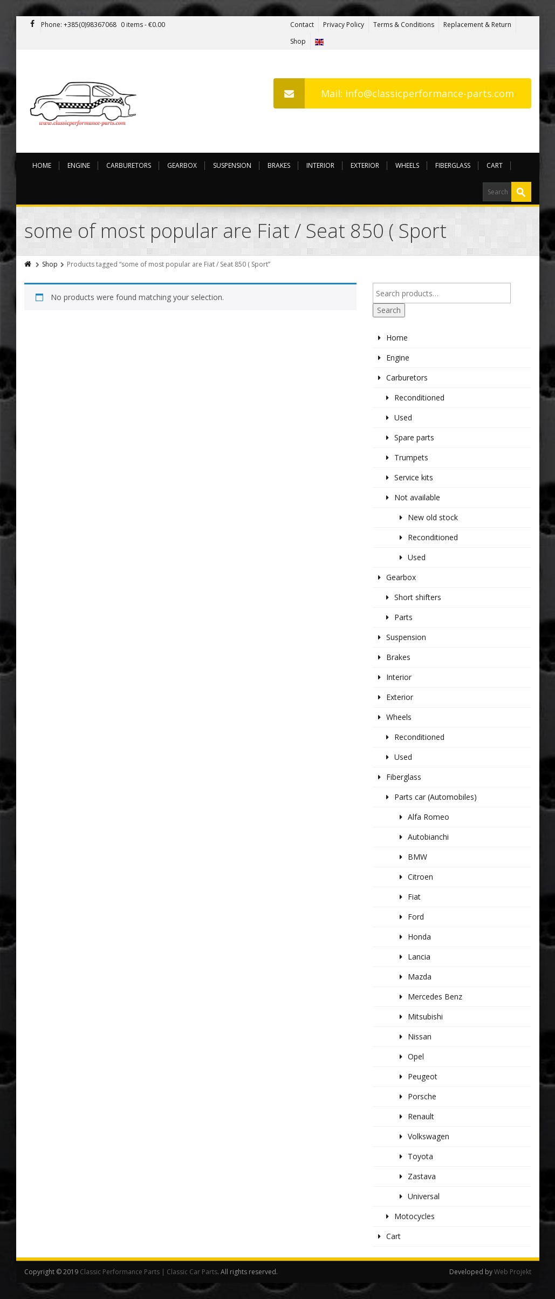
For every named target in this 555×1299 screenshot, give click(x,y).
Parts (403, 617)
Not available (417, 497)
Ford (416, 917)
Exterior (365, 165)
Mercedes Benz (435, 996)
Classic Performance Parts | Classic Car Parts (148, 1271)
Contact (302, 24)
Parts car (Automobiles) (435, 797)
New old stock (433, 517)
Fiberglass (452, 165)
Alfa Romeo (428, 817)
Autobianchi (428, 837)
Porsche (422, 1096)
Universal (424, 1196)
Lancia (419, 956)
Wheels (407, 165)
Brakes (279, 165)
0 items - (143, 24)
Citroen (420, 877)
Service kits (413, 477)
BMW (417, 857)
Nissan (419, 1036)
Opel (416, 1056)
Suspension (232, 165)
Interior (320, 165)
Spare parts (414, 437)
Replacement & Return (477, 24)
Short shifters (417, 597)
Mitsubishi (425, 1016)
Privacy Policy (343, 24)
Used (403, 417)
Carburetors (128, 165)
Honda (419, 936)
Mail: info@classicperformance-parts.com (393, 93)
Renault (421, 1116)
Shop (298, 41)
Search (389, 310)
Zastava (422, 1176)
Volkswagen (428, 1136)
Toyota (420, 1156)
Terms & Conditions (403, 24)
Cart (495, 165)
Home (41, 165)
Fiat (414, 897)
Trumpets (411, 457)
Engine (78, 165)
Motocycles (414, 1216)
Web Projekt (512, 1271)
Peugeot (422, 1076)
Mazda (419, 976)
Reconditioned (419, 397)
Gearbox (182, 165)
